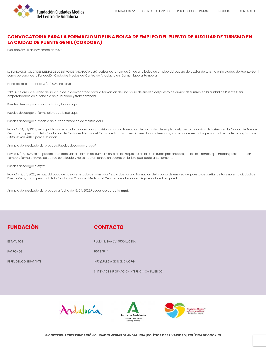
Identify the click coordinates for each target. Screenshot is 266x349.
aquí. (74, 113)
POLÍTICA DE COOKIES (204, 335)
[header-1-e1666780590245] (49, 11)
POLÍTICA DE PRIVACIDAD (166, 335)
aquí (74, 104)
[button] (133, 11)
